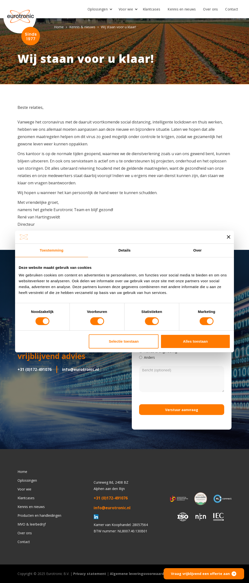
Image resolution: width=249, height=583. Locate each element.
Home (59, 27)
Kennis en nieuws (182, 9)
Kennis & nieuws (82, 27)
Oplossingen (98, 9)
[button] (98, 9)
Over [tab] (197, 250)
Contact (231, 9)
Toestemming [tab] (51, 250)
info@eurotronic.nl (80, 369)
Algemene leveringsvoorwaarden (139, 573)
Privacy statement (89, 573)
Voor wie (126, 9)
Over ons (210, 9)
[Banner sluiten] (228, 237)
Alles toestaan (195, 341)
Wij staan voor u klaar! (118, 27)
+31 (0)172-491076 (35, 369)
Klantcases (151, 9)
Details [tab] (124, 250)
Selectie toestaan (124, 341)
